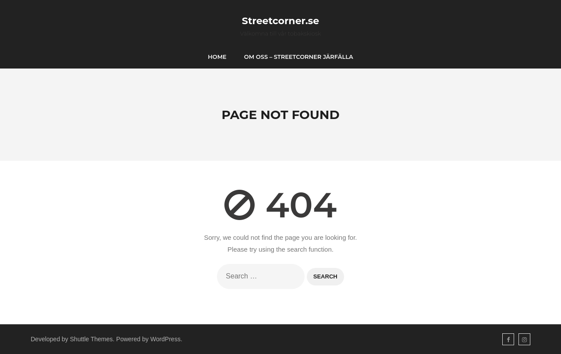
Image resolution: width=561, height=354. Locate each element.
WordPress (165, 339)
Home (217, 56)
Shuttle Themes (91, 339)
